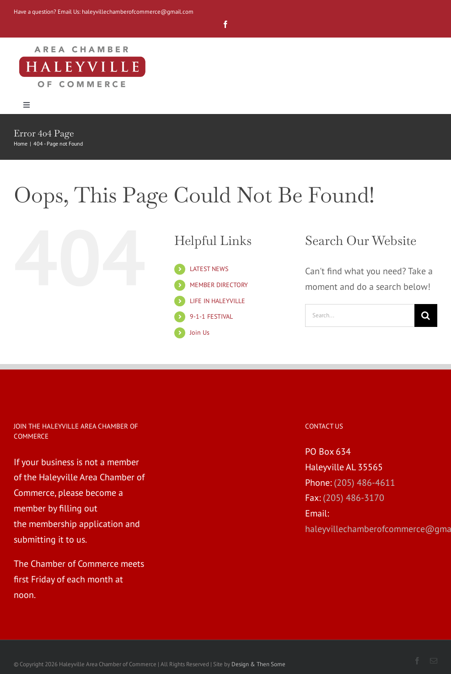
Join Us (199, 332)
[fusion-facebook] (225, 24)
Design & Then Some (258, 664)
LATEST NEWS (209, 269)
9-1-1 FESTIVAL (211, 316)
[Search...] (359, 315)
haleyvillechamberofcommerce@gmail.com (138, 12)
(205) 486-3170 (353, 498)
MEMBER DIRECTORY (219, 285)
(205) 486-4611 (364, 483)
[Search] (425, 315)
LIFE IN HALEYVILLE (217, 301)
